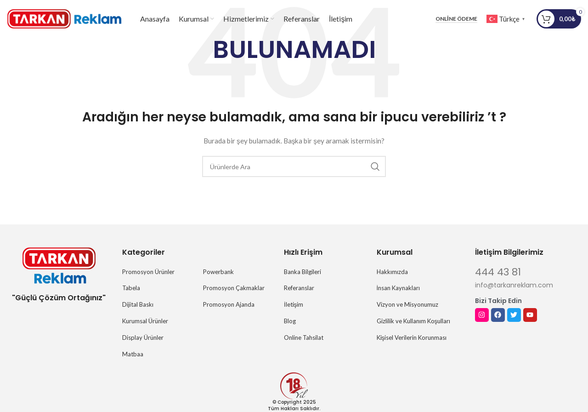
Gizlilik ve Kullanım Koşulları (414, 321)
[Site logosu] (64, 20)
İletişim (293, 304)
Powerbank (218, 271)
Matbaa (132, 354)
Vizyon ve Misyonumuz (407, 304)
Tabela (131, 288)
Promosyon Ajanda (228, 304)
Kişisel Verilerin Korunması (412, 337)
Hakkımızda (392, 271)
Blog (290, 321)
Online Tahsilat (303, 337)
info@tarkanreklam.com (514, 285)
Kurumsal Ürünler (145, 321)
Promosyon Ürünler (148, 271)
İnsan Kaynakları (398, 288)
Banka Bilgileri (302, 271)
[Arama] (294, 166)
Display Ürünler (143, 337)
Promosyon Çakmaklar (234, 288)
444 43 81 (498, 272)
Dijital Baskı (137, 304)
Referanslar (299, 288)
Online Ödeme (456, 20)
